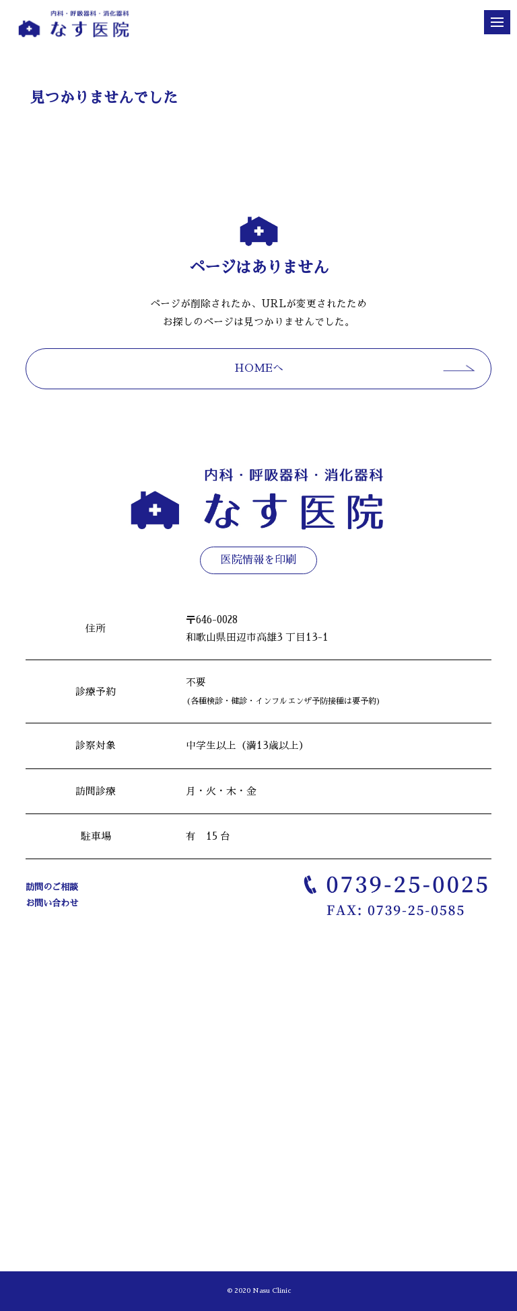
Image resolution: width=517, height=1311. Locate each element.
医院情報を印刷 (258, 560)
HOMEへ (258, 368)
